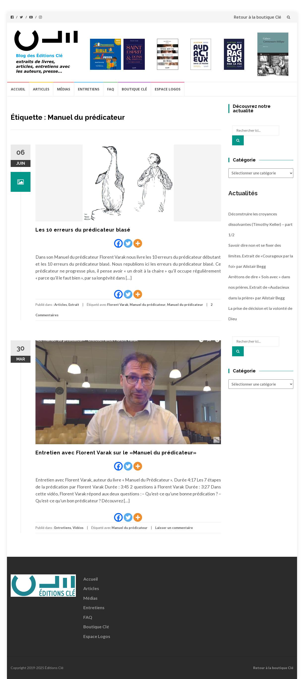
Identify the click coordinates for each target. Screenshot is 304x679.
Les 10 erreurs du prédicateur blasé (82, 230)
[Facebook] (118, 243)
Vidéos (78, 528)
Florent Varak (117, 305)
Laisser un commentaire (174, 528)
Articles (41, 89)
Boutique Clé (134, 89)
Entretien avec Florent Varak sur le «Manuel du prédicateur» (116, 453)
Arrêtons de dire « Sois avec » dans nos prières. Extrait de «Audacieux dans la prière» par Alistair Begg (259, 287)
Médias (63, 89)
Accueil (18, 89)
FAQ (110, 89)
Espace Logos (168, 89)
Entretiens (88, 89)
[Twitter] (128, 243)
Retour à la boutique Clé (257, 17)
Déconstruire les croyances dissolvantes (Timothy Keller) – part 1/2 (260, 224)
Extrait (73, 305)
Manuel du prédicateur (148, 305)
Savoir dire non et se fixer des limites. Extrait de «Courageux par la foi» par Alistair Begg (260, 256)
